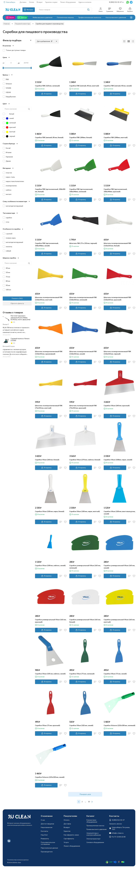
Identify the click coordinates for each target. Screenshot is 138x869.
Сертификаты (69, 839)
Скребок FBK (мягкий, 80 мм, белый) (49, 137)
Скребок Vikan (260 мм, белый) (47, 460)
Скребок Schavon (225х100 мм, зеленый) (119, 725)
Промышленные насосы (95, 825)
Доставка (23, 2)
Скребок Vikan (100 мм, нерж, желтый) (84, 511)
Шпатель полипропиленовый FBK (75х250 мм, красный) (83, 407)
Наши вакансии (46, 827)
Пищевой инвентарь (22, 24)
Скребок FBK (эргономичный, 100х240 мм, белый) (50, 190)
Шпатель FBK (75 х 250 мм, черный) (83, 243)
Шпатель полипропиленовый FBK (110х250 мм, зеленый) (83, 298)
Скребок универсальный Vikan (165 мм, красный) (50, 621)
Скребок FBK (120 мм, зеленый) (47, 86)
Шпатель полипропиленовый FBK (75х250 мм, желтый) (48, 407)
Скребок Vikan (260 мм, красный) (117, 405)
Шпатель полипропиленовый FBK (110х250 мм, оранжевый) (48, 352)
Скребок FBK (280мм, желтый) (116, 137)
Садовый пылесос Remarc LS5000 (20, 339)
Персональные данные (49, 848)
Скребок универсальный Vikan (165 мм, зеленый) (85, 566)
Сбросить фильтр (17, 303)
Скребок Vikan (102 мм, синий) (81, 725)
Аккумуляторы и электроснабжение (93, 834)
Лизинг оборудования (68, 2)
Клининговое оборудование (91, 821)
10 (89, 802)
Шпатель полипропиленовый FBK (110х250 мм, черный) (117, 352)
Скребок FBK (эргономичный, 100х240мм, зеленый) (81, 190)
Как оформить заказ (71, 835)
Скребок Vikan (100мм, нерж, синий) (118, 460)
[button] (131, 17)
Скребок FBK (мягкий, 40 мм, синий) (118, 86)
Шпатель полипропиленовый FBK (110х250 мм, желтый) (48, 298)
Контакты (44, 831)
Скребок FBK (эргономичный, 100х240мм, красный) (115, 190)
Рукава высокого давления (96, 829)
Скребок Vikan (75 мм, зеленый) (81, 674)
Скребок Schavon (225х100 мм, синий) (49, 777)
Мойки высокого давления (42, 17)
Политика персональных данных (18, 860)
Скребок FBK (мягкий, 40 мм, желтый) (84, 86)
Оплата (31, 2)
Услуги (66, 842)
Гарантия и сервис (51, 2)
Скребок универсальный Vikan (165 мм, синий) (119, 566)
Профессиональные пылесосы (89, 17)
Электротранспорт (93, 839)
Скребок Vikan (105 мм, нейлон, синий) (50, 674)
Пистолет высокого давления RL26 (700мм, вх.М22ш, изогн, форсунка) (20, 318)
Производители (47, 852)
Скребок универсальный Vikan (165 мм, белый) (85, 621)
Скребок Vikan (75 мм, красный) (47, 725)
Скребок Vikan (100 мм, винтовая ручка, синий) (119, 512)
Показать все (85, 794)
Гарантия (67, 831)
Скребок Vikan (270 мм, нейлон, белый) (84, 460)
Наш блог (44, 835)
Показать (15, 298)
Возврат (39, 2)
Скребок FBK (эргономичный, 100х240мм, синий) (46, 244)
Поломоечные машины (65, 17)
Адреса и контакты (84, 2)
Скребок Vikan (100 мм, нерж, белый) (49, 511)
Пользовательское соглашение (48, 843)
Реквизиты (45, 839)
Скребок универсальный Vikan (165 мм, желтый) (119, 621)
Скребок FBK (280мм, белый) (80, 137)
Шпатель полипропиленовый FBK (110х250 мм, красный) (117, 298)
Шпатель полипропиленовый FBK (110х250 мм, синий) (83, 352)
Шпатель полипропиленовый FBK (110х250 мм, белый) (117, 244)
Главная (7, 24)
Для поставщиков (47, 824)
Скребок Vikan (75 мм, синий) (115, 674)
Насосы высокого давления (116, 17)
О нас (43, 820)
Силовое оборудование (95, 842)
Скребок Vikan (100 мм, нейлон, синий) (50, 565)
